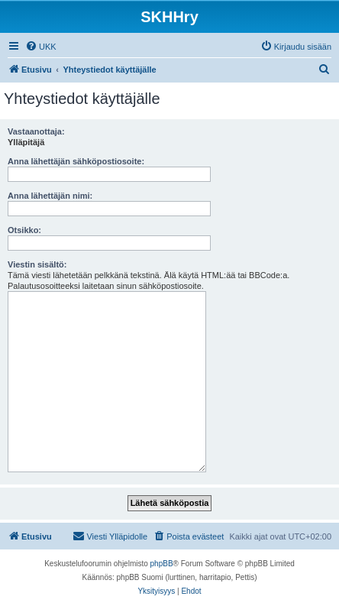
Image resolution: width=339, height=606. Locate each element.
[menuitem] (40, 46)
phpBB (161, 563)
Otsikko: (24, 230)
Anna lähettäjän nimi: (50, 195)
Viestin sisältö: (37, 264)
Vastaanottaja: (36, 131)
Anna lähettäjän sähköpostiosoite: (76, 161)
